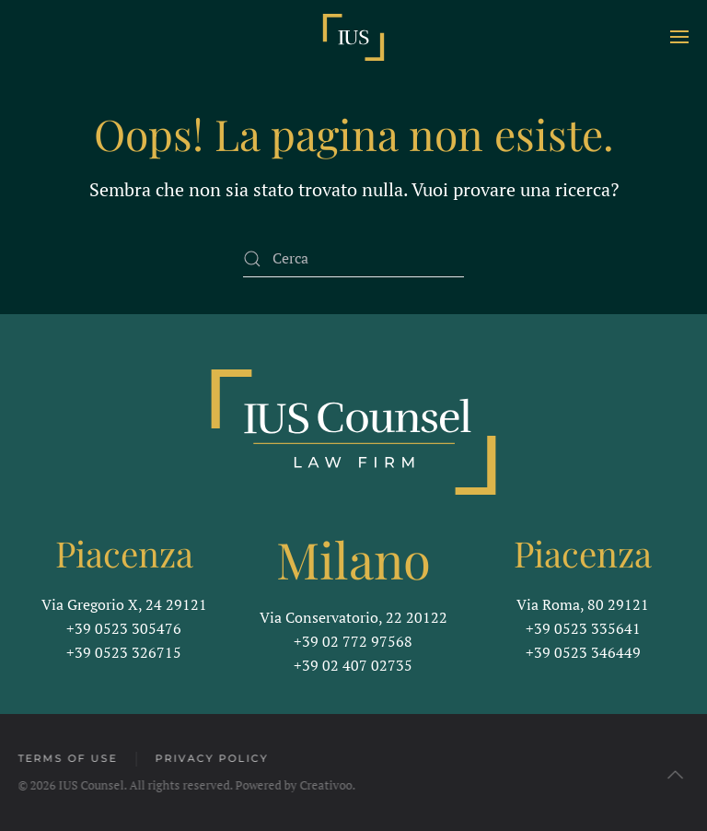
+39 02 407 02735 (353, 665)
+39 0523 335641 (583, 628)
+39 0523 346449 (583, 652)
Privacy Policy (210, 758)
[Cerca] (353, 258)
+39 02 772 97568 (353, 641)
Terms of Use (66, 758)
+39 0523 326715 (123, 652)
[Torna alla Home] (353, 37)
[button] (679, 37)
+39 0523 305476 (123, 628)
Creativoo (324, 785)
